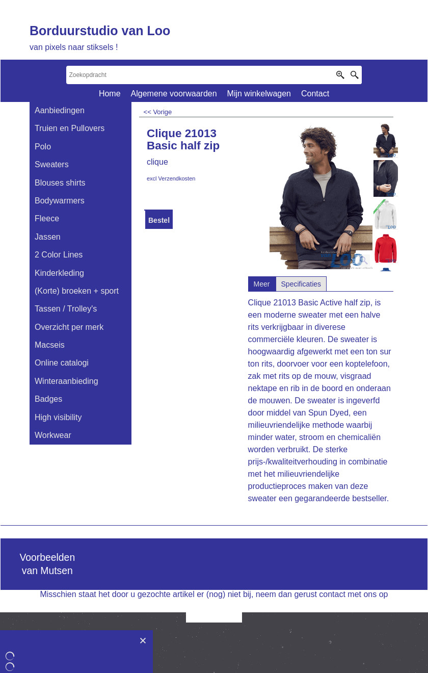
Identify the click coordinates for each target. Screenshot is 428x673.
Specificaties (301, 284)
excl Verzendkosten (171, 178)
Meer (262, 284)
